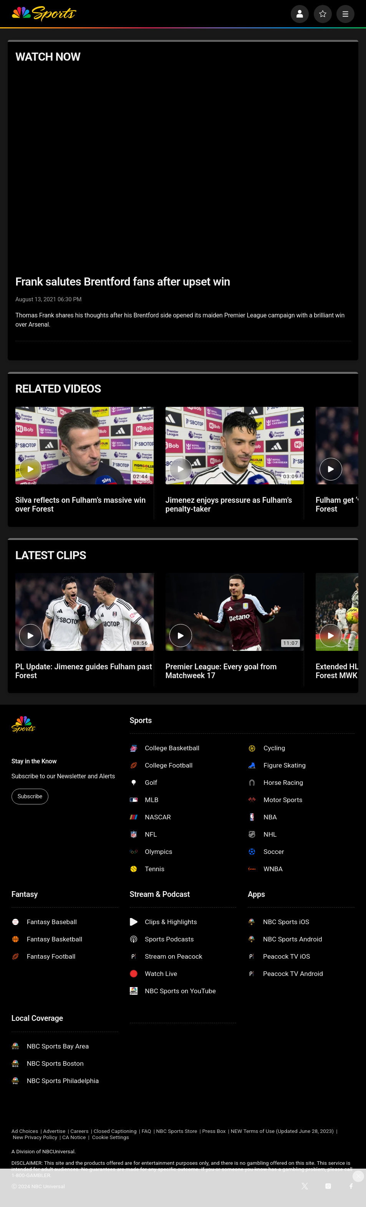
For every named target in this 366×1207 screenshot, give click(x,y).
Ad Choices (25, 1131)
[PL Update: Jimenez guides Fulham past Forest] (84, 612)
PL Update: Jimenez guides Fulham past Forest (83, 671)
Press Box (213, 1131)
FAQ (146, 1131)
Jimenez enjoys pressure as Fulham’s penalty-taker (229, 505)
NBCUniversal (58, 1151)
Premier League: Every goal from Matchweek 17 (221, 671)
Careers (79, 1131)
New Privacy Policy (35, 1137)
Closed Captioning (115, 1131)
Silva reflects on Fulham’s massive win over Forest (80, 505)
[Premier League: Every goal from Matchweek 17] (235, 612)
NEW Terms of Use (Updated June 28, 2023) (282, 1131)
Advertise (54, 1131)
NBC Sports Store (176, 1131)
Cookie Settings (110, 1137)
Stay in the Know (34, 761)
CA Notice (74, 1137)
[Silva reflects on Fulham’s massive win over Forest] (84, 446)
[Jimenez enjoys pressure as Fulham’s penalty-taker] (235, 446)
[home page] (44, 14)
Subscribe (30, 796)
